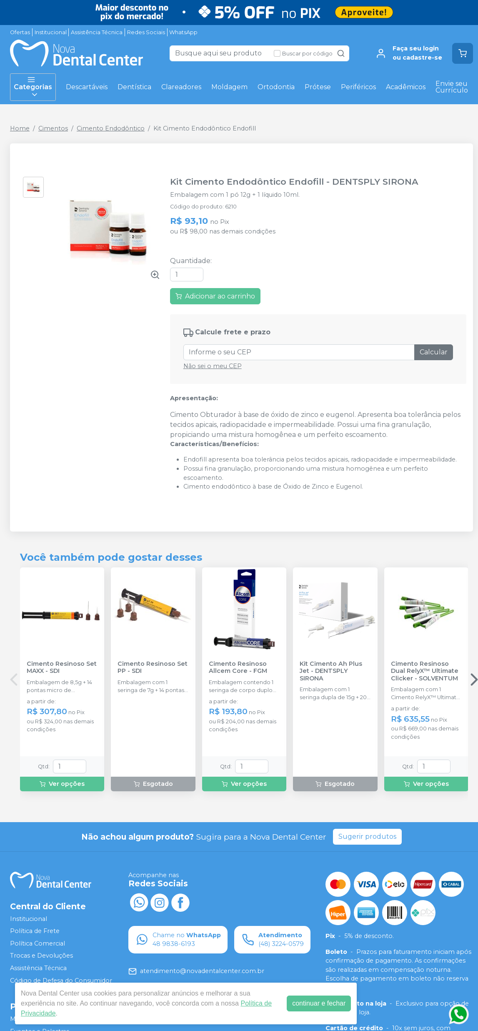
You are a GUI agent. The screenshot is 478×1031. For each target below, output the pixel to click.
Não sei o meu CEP (212, 366)
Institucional (51, 32)
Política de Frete (35, 931)
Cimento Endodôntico (111, 128)
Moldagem (229, 87)
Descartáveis (87, 87)
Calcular (434, 352)
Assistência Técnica (97, 32)
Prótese (318, 87)
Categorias (33, 87)
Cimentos (53, 128)
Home (20, 128)
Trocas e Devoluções (41, 956)
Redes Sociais (146, 32)
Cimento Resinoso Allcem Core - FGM (238, 667)
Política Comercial (37, 943)
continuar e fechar (318, 1003)
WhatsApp (183, 32)
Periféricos (358, 87)
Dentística (134, 87)
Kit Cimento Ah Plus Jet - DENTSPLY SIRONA (331, 671)
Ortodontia (276, 87)
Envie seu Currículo (451, 87)
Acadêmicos (405, 87)
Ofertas (20, 32)
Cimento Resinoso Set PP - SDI (153, 667)
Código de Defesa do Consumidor (61, 980)
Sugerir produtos (367, 836)
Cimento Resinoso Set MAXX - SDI (62, 667)
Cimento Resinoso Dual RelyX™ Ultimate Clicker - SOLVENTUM (424, 671)
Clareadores (181, 87)
